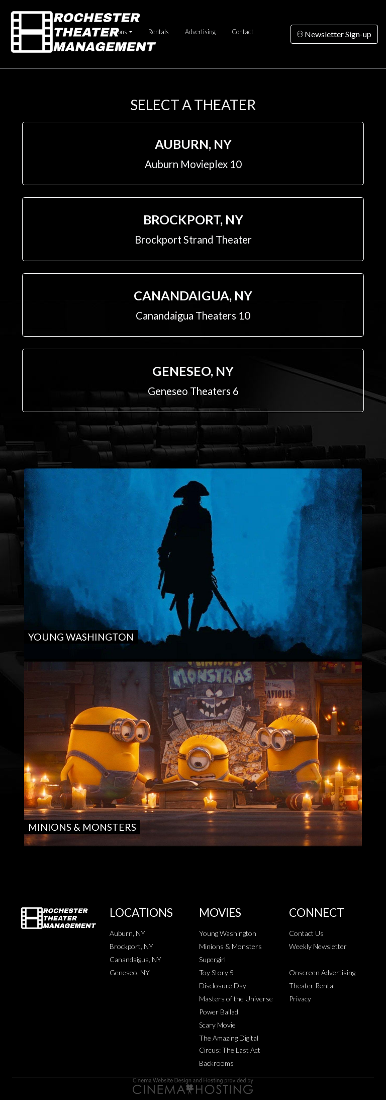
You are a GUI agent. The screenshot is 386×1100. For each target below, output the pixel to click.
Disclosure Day (222, 985)
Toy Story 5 (216, 972)
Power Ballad (218, 1011)
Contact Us (306, 933)
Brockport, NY (131, 946)
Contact (242, 32)
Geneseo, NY (130, 972)
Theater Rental (312, 985)
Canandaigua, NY (135, 959)
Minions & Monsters (230, 946)
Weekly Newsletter (318, 946)
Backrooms (216, 1063)
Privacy (300, 998)
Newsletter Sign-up (334, 34)
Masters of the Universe (236, 998)
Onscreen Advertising (322, 972)
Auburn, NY (127, 933)
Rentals (158, 32)
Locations (114, 32)
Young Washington (227, 933)
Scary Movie (217, 1024)
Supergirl (212, 959)
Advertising (200, 32)
